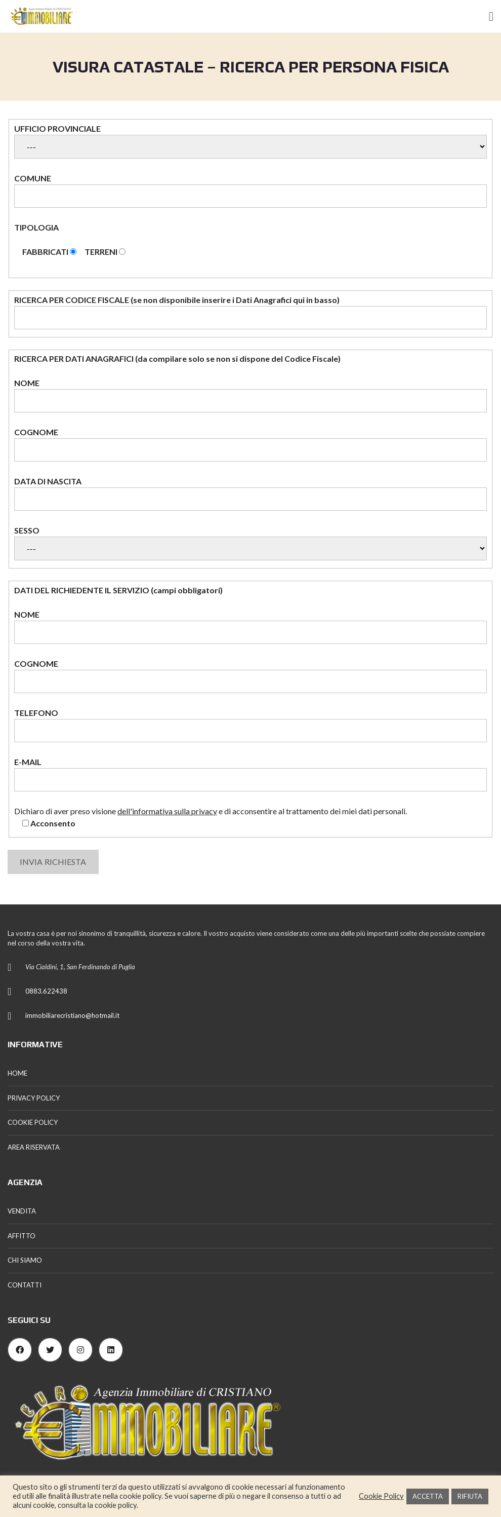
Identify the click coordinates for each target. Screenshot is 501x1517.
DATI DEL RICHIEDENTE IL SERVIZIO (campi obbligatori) (118, 590)
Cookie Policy (381, 1496)
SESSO (250, 542)
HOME (17, 1073)
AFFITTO (21, 1236)
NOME (250, 395)
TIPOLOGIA (250, 240)
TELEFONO (250, 725)
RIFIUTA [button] (469, 1496)
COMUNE (250, 190)
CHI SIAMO (25, 1260)
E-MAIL (250, 774)
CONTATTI (24, 1285)
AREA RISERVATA (34, 1147)
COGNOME (250, 444)
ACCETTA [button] (427, 1496)
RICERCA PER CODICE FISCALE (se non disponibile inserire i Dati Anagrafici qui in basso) (250, 312)
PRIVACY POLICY (34, 1098)
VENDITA (22, 1211)
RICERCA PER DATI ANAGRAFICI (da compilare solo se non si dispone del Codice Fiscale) (177, 358)
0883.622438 (46, 991)
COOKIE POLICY (33, 1122)
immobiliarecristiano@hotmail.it (72, 1015)
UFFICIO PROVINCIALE (250, 141)
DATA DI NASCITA (250, 493)
